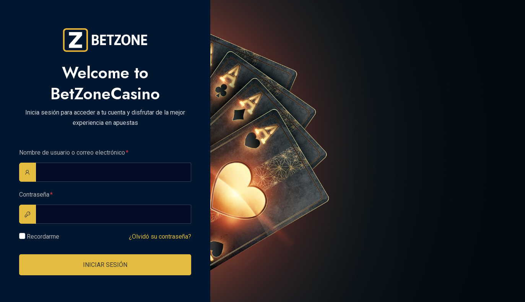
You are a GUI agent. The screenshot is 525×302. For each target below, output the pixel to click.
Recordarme (43, 236)
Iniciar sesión (105, 264)
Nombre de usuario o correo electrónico (72, 152)
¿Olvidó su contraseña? (160, 236)
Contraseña (34, 194)
